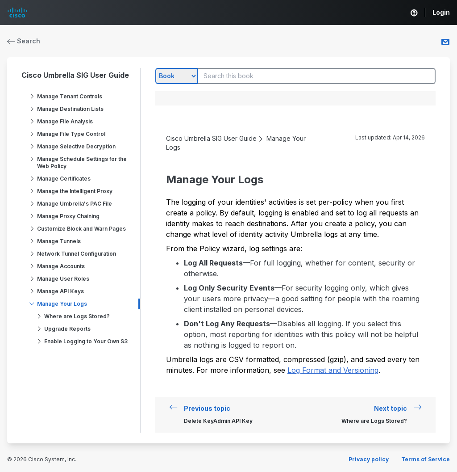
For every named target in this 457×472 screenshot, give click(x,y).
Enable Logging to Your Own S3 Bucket (86, 345)
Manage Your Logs (62, 303)
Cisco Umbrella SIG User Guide (75, 75)
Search (23, 41)
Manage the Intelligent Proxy (74, 191)
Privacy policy (369, 459)
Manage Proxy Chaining (68, 216)
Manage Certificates (64, 178)
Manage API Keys (60, 291)
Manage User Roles (63, 278)
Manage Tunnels (59, 241)
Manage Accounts (61, 266)
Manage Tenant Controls (69, 96)
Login (441, 12)
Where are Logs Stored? (77, 316)
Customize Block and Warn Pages (81, 228)
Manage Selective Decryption (76, 146)
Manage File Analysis (65, 121)
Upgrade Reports (67, 328)
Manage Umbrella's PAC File (74, 203)
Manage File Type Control (71, 134)
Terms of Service (425, 459)
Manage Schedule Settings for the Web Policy (82, 162)
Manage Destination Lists (70, 108)
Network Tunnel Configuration (76, 253)
